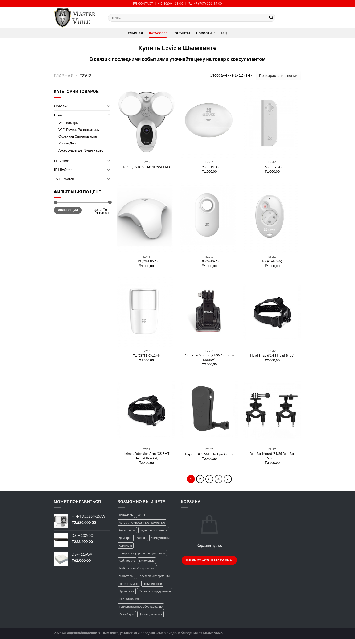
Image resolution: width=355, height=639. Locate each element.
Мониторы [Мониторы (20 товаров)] (126, 576)
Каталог (158, 33)
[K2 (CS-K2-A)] (272, 217)
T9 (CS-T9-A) (209, 261)
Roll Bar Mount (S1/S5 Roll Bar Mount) (272, 455)
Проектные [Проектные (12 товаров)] (127, 591)
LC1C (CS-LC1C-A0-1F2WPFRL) (146, 167)
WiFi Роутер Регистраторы (79, 129)
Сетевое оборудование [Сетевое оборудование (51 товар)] (155, 591)
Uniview (60, 105)
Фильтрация (67, 210)
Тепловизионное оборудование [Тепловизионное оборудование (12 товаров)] (141, 606)
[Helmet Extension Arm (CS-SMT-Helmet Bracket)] (146, 410)
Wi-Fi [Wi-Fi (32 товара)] (141, 515)
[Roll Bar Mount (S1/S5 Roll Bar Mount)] (272, 410)
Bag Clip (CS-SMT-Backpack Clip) (209, 454)
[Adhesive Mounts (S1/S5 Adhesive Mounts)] (209, 312)
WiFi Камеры (68, 123)
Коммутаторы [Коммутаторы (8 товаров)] (160, 538)
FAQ (224, 33)
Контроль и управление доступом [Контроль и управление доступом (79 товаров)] (142, 553)
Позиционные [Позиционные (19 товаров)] (152, 584)
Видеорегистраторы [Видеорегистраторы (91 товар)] (154, 530)
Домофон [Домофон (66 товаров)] (125, 538)
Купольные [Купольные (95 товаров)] (147, 560)
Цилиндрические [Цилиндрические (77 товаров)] (150, 614)
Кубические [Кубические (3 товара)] (127, 560)
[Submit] (271, 18)
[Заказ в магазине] (278, 75)
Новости (205, 33)
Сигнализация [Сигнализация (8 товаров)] (129, 599)
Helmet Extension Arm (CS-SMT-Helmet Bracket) (146, 455)
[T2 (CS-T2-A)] (209, 123)
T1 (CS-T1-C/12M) (146, 355)
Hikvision (61, 160)
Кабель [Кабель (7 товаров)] (141, 538)
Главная (135, 33)
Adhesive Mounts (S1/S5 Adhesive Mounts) (209, 357)
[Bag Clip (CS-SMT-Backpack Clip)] (209, 410)
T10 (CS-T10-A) (146, 261)
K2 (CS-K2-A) (272, 261)
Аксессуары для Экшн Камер (80, 150)
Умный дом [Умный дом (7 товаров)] (127, 614)
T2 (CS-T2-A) (209, 167)
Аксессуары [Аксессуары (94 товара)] (127, 530)
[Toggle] (108, 106)
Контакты (181, 33)
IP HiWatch (63, 169)
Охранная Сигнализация (77, 137)
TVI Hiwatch (64, 178)
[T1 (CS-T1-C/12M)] (146, 312)
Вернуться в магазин (209, 560)
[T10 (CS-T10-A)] (146, 217)
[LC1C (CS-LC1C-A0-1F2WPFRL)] (146, 123)
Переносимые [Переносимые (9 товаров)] (129, 584)
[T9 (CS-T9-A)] (209, 217)
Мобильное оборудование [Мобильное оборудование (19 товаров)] (137, 568)
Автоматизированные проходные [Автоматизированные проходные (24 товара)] (142, 522)
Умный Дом (67, 143)
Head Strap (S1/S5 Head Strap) (272, 355)
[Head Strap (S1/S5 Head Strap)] (272, 312)
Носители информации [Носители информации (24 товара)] (154, 576)
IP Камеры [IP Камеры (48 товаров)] (126, 515)
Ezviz (58, 115)
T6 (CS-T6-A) (272, 167)
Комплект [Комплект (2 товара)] (125, 545)
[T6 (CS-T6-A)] (272, 123)
